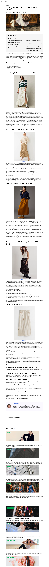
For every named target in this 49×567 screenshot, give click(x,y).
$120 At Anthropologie (24, 220)
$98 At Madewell (24, 280)
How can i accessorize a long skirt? (32, 51)
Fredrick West (13, 13)
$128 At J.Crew (24, 162)
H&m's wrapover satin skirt (13, 49)
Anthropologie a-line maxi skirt (13, 44)
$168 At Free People (24, 110)
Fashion (7, 6)
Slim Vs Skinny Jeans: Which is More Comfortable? (16, 460)
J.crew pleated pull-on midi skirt (14, 43)
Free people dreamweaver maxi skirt (15, 41)
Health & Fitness (10, 541)
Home (7, 399)
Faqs (27, 39)
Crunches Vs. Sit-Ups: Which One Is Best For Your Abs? (17, 551)
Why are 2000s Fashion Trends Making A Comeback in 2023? (18, 494)
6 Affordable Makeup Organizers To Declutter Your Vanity (17, 518)
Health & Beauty (10, 508)
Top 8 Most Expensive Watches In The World (15, 477)
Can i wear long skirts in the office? (32, 47)
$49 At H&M (24, 341)
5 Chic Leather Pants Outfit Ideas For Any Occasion (16, 443)
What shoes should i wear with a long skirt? (34, 49)
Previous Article (11, 416)
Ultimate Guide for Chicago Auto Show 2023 (14, 419)
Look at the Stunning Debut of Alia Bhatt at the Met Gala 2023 (18, 534)
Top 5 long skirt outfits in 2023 (13, 39)
